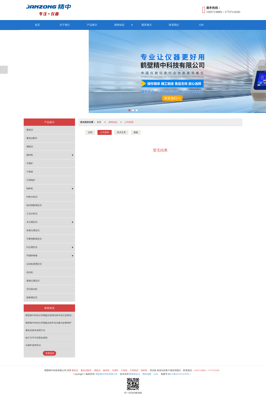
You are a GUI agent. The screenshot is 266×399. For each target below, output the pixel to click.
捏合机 (29, 272)
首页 (37, 25)
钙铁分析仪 (31, 197)
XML (156, 374)
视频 (136, 132)
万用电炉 (30, 180)
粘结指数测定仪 (34, 205)
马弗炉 (29, 163)
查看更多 (50, 353)
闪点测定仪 (31, 247)
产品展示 (92, 25)
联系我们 (174, 25)
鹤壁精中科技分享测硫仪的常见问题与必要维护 (48, 323)
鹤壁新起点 (134, 374)
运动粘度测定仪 (34, 264)
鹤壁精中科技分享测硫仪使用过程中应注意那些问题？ (50, 315)
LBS (201, 25)
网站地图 (146, 374)
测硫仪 (29, 146)
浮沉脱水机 (31, 289)
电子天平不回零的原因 (36, 337)
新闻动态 (119, 25)
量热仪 (29, 130)
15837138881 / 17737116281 (207, 370)
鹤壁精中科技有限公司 (107, 374)
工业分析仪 (31, 213)
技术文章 (121, 132)
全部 (90, 132)
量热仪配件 (31, 138)
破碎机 (29, 155)
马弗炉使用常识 (33, 345)
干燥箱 (29, 171)
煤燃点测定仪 (33, 280)
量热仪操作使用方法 (35, 330)
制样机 (29, 188)
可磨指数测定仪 (34, 239)
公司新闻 (129, 122)
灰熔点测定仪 (33, 230)
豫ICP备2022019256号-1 (179, 374)
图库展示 (147, 25)
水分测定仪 (31, 222)
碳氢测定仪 (31, 297)
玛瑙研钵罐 (31, 255)
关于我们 (65, 25)
